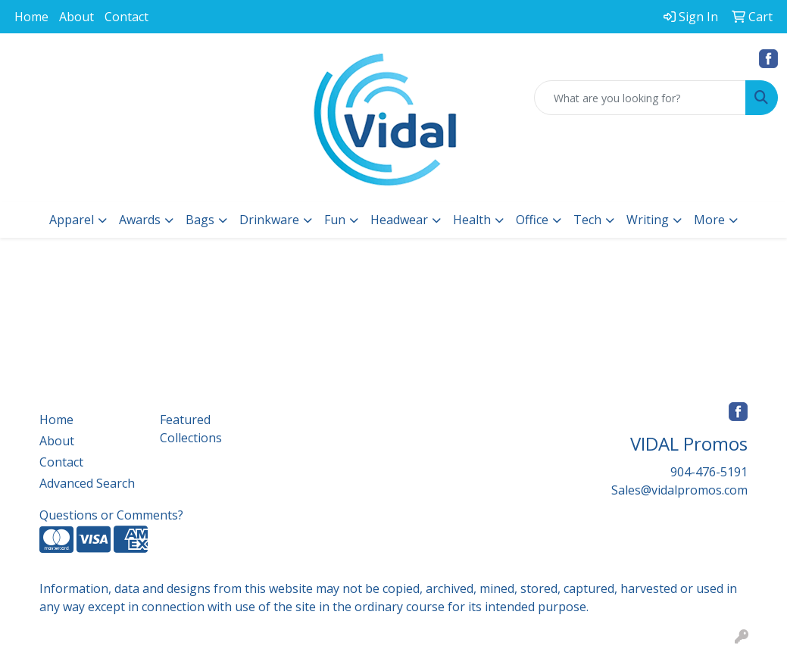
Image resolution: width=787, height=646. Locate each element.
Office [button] (532, 219)
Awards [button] (140, 219)
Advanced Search (87, 483)
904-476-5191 (709, 471)
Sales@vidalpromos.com (679, 490)
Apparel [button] (71, 219)
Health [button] (472, 219)
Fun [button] (334, 219)
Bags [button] (200, 219)
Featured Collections (191, 428)
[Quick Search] (640, 97)
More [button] (709, 219)
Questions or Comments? (111, 515)
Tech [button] (587, 219)
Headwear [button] (399, 219)
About (76, 16)
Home (31, 16)
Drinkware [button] (269, 219)
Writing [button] (647, 219)
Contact (126, 16)
